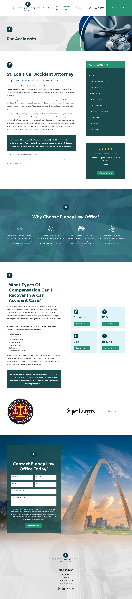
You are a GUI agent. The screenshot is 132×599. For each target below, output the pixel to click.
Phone (12, 483)
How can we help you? (17, 497)
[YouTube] (68, 588)
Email (35, 483)
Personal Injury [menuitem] (66, 7)
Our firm (58, 114)
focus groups (34, 129)
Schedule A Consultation (119, 8)
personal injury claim (65, 103)
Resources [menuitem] (80, 8)
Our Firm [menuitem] (56, 7)
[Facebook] (59, 588)
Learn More (84, 324)
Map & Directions (66, 583)
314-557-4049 (96, 8)
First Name (13, 476)
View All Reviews (106, 173)
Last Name (37, 476)
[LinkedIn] (63, 588)
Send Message (32, 526)
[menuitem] (104, 75)
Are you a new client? (17, 490)
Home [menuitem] (50, 8)
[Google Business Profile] (73, 588)
